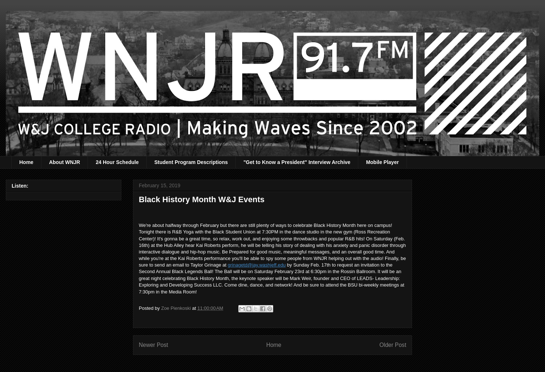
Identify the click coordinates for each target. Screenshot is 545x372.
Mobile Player (382, 162)
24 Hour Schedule (117, 162)
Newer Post (153, 345)
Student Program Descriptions (191, 162)
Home (26, 162)
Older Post (392, 345)
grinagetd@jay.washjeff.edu (257, 265)
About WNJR (64, 162)
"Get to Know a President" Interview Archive (296, 162)
